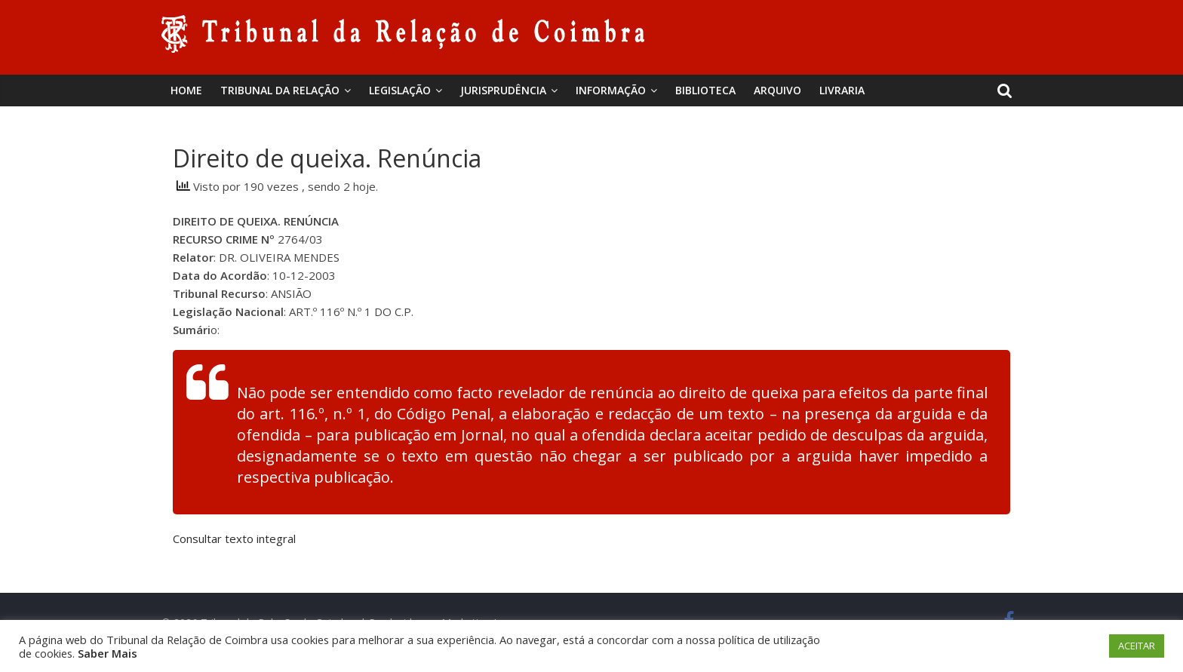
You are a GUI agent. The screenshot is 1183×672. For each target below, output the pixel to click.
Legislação (400, 90)
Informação (611, 90)
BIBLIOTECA (705, 90)
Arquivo (777, 90)
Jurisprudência (503, 90)
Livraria (842, 90)
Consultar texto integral (234, 538)
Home (186, 90)
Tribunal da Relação (280, 90)
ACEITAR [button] (1136, 645)
